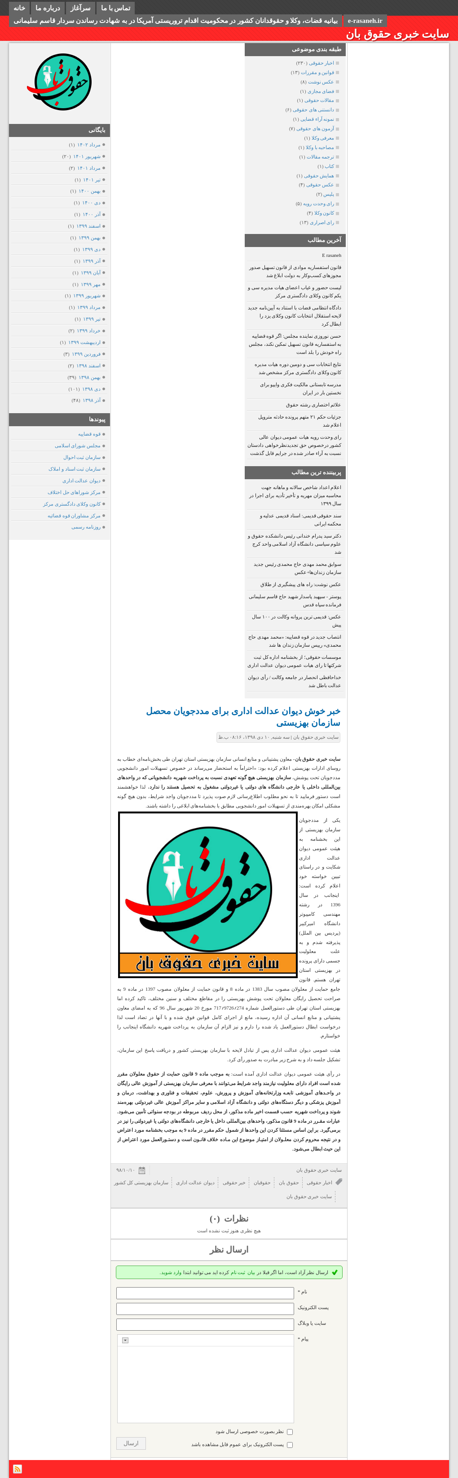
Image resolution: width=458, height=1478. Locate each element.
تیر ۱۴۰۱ (91, 179)
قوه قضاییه (89, 434)
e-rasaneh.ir (365, 20)
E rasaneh (331, 255)
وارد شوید (171, 1272)
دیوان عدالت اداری (81, 480)
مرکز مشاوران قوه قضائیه (74, 515)
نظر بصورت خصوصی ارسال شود (250, 1431)
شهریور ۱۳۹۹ (86, 295)
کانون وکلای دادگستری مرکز (72, 504)
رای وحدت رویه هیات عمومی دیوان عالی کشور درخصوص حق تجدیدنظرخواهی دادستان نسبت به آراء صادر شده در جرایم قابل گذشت (294, 445)
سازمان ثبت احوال (82, 457)
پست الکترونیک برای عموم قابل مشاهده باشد (237, 1444)
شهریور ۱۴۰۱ (86, 156)
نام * (302, 1291)
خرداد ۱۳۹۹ (88, 330)
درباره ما (47, 8)
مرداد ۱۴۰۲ (88, 144)
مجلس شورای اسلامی (78, 445)
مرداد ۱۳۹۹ (88, 307)
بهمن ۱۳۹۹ (89, 237)
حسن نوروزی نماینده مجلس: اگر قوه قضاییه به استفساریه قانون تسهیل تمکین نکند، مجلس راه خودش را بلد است (295, 344)
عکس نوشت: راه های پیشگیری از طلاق (301, 584)
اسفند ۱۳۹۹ (88, 226)
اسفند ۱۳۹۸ (88, 365)
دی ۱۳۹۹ (91, 249)
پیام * (303, 1338)
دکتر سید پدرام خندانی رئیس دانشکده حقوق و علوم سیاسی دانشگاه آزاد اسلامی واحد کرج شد (294, 544)
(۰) (216, 1218)
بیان (251, 1272)
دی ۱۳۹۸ (91, 389)
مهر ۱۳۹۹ (90, 284)
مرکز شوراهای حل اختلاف (74, 492)
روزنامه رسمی (86, 526)
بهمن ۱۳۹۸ (89, 377)
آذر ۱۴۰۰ (91, 214)
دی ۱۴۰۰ (91, 202)
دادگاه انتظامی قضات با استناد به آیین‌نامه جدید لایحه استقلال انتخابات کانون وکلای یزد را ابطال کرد (294, 315)
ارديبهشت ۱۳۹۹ (84, 342)
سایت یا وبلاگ (312, 1323)
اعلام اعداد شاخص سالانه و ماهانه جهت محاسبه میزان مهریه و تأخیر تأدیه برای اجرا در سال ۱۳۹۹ (295, 495)
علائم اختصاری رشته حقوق (313, 404)
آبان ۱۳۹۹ (90, 272)
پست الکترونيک (313, 1307)
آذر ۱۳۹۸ (91, 400)
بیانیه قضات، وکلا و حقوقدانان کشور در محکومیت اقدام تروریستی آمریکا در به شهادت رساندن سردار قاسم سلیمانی (175, 20)
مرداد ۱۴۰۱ (88, 168)
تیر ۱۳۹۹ (91, 319)
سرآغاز (80, 8)
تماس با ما (116, 8)
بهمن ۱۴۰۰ (89, 191)
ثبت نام (238, 1272)
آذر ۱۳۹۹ (91, 261)
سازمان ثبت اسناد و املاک (74, 469)
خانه (19, 8)
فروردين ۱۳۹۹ (86, 354)
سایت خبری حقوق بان (397, 34)
